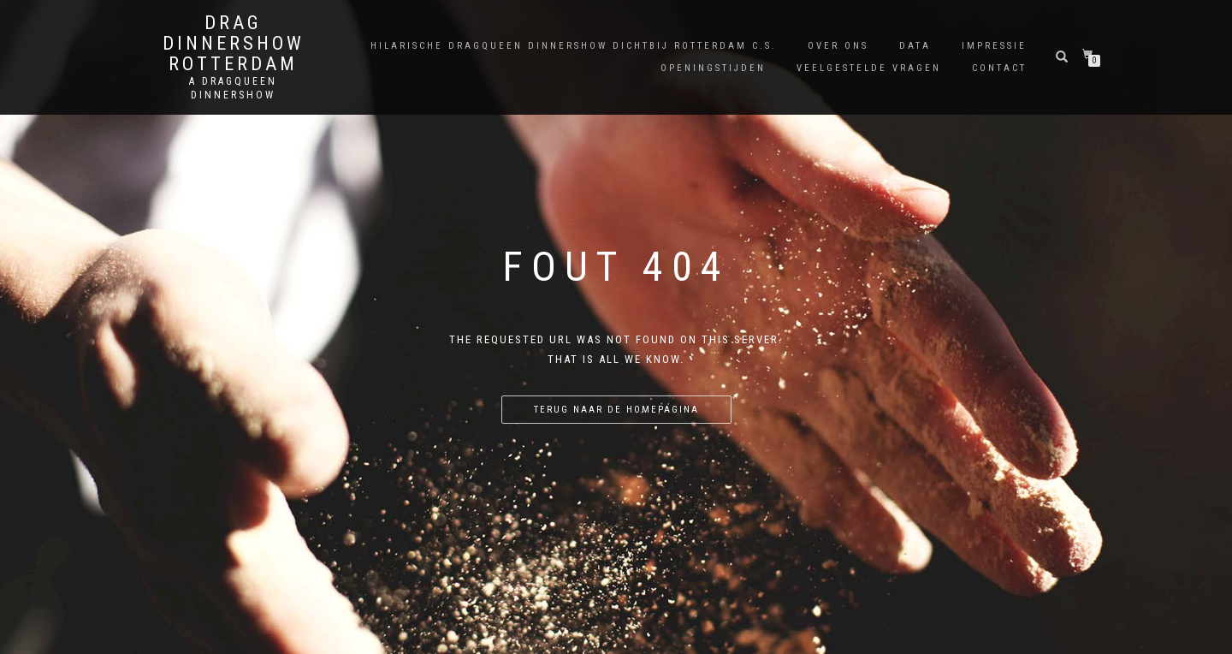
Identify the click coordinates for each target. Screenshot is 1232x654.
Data (915, 45)
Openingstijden (713, 68)
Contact (999, 68)
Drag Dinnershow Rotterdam (234, 43)
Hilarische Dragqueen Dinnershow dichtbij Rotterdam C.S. (573, 45)
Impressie (994, 45)
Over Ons (838, 45)
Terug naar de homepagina (616, 409)
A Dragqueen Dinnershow (233, 88)
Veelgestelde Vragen (869, 68)
